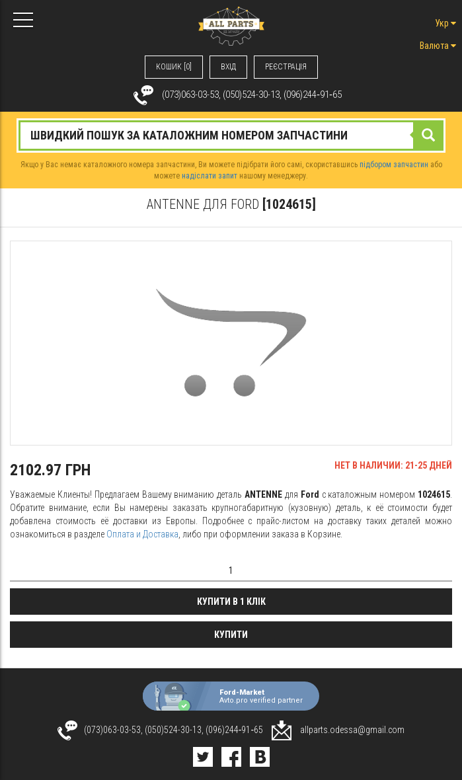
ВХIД (228, 66)
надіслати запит (209, 175)
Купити (231, 634)
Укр (445, 23)
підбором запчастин (394, 164)
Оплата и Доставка (142, 534)
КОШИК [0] (174, 66)
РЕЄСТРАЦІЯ (286, 66)
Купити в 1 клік (231, 601)
